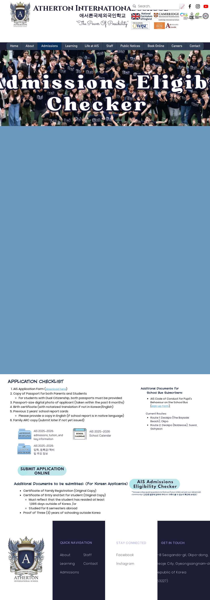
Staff (87, 555)
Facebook (125, 555)
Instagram (125, 563)
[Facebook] (189, 6)
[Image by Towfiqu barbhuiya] (181, 6)
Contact (90, 563)
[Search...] (154, 6)
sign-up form (160, 406)
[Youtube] (206, 6)
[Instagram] (198, 6)
